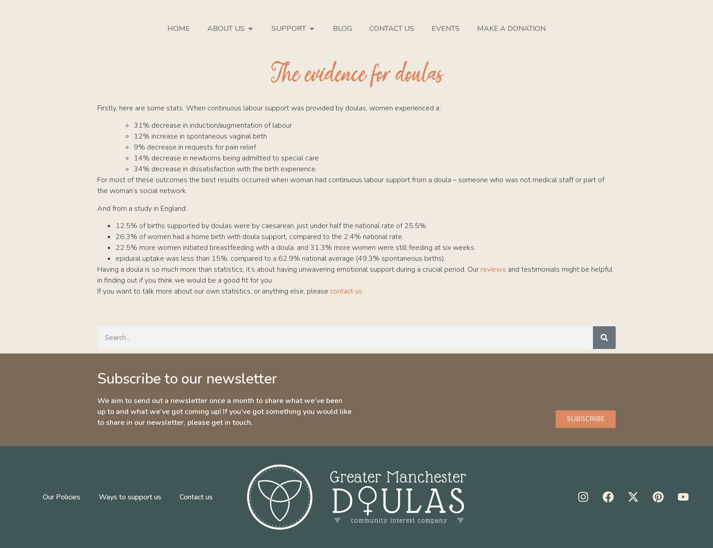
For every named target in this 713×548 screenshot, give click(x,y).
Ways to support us (130, 497)
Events (446, 29)
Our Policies (61, 497)
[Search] (604, 337)
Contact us (391, 29)
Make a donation (511, 29)
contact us (346, 291)
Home (178, 29)
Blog (342, 29)
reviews (493, 269)
